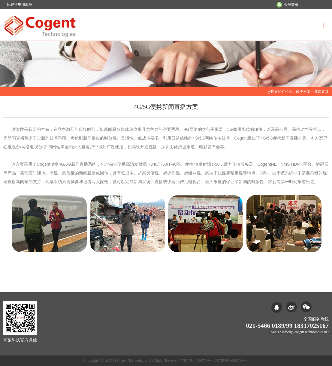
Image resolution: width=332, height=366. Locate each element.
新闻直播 (321, 92)
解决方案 (303, 92)
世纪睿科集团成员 (17, 4)
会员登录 (291, 4)
